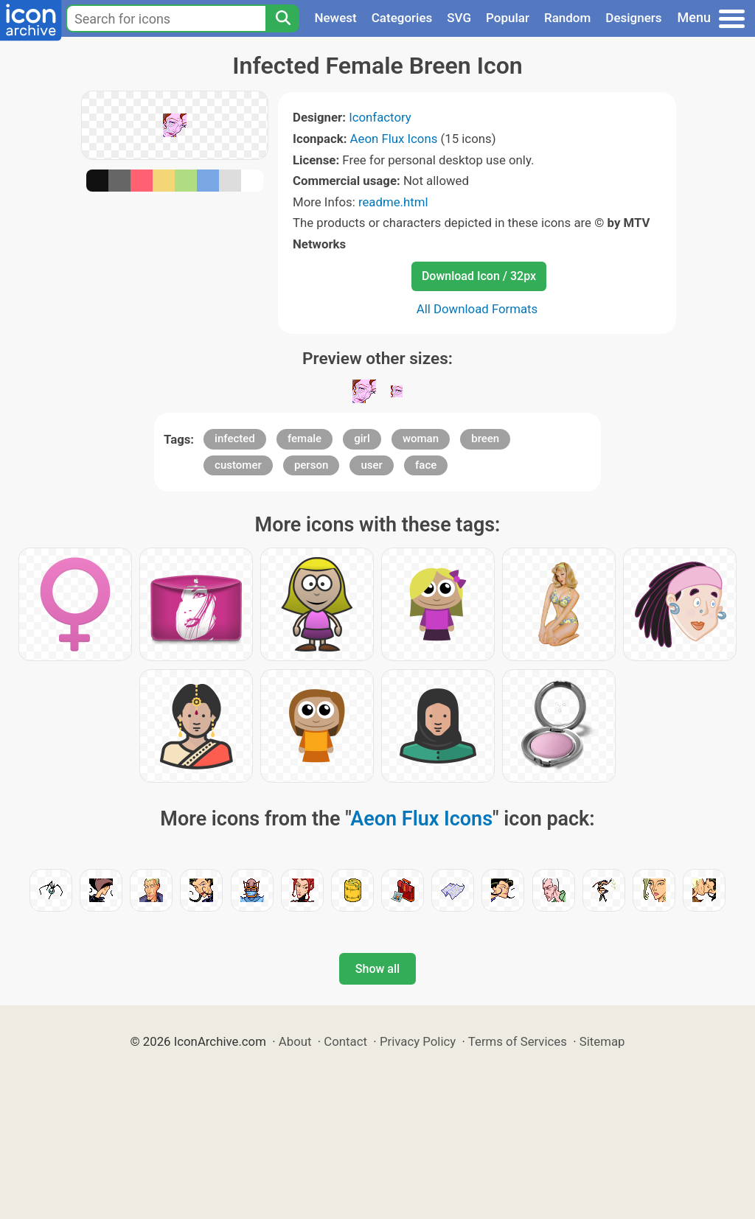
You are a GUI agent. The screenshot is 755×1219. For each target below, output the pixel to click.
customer (238, 465)
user (371, 465)
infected (235, 438)
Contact (345, 1041)
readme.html (393, 202)
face (425, 465)
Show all (377, 969)
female (304, 438)
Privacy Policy (418, 1041)
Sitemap (602, 1041)
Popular (507, 17)
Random (567, 17)
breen (485, 438)
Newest (335, 17)
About (295, 1041)
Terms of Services (517, 1041)
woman (421, 438)
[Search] (282, 18)
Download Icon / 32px (479, 276)
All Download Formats (477, 308)
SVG (459, 17)
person (311, 465)
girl (361, 438)
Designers (633, 17)
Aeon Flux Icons (394, 138)
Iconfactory (380, 117)
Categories (402, 17)
